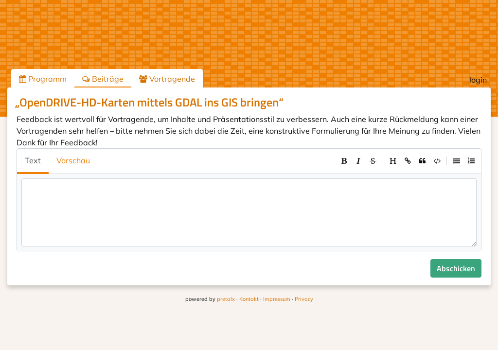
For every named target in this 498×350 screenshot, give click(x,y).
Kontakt (249, 299)
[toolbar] (407, 161)
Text (33, 160)
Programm (43, 79)
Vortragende (167, 79)
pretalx (226, 299)
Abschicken (456, 268)
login (478, 80)
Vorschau (73, 160)
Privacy (304, 299)
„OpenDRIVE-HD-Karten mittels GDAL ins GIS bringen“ (149, 102)
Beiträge (103, 79)
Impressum (276, 299)
